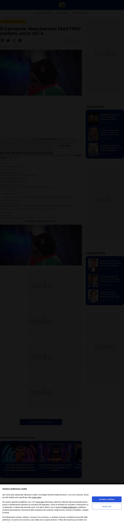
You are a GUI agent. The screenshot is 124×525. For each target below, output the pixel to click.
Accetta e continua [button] (106, 499)
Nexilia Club (106, 507)
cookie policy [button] (36, 497)
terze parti (40, 502)
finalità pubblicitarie (69, 507)
